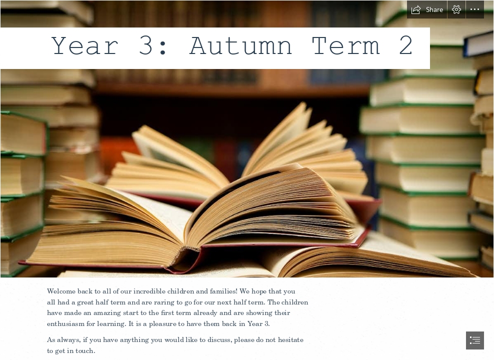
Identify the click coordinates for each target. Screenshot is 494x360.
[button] (427, 9)
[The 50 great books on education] (247, 139)
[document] (247, 180)
